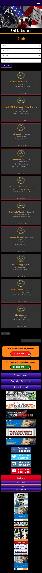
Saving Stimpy (17, 265)
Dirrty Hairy (17, 134)
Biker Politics (21, 483)
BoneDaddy (17, 159)
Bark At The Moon (17, 237)
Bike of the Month (21, 387)
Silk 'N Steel (19, 315)
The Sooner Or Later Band (19, 187)
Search (6, 65)
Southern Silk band (17, 82)
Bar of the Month (21, 375)
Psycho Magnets (17, 290)
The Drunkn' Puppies (17, 212)
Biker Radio (21, 486)
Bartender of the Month (21, 381)
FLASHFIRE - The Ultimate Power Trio (19, 107)
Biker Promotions (21, 490)
